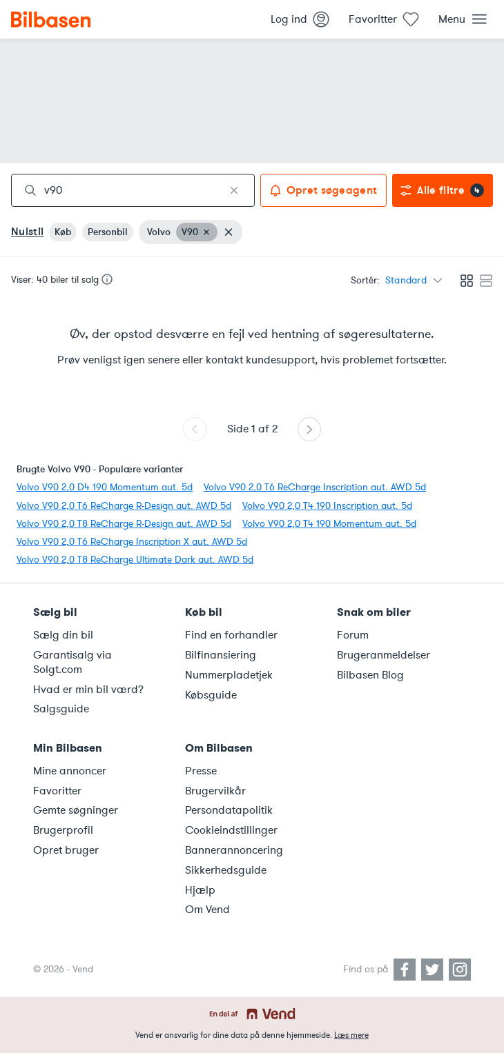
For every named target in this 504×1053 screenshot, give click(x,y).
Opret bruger (66, 850)
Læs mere (351, 1035)
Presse (201, 771)
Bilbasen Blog (370, 675)
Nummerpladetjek (229, 675)
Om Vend (207, 909)
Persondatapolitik (229, 810)
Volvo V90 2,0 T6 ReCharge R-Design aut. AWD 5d (124, 505)
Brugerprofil (63, 830)
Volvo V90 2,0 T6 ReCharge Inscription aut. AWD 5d (315, 487)
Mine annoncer (69, 771)
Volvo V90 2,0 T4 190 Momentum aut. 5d (329, 523)
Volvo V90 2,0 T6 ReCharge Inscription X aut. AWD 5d (132, 541)
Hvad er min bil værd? (88, 689)
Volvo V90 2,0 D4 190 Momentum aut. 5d (105, 487)
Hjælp (200, 890)
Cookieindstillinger (231, 830)
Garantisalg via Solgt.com (72, 662)
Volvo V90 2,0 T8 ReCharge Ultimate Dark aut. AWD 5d (135, 559)
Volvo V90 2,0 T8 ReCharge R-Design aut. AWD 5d (124, 523)
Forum (353, 635)
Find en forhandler (231, 635)
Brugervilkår (215, 791)
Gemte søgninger (75, 810)
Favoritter (57, 791)
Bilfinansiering (220, 655)
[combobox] (133, 190)
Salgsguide (61, 708)
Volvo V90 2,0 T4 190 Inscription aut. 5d (327, 505)
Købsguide (211, 695)
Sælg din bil (63, 635)
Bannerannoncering (234, 850)
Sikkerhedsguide (225, 870)
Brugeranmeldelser (383, 655)
